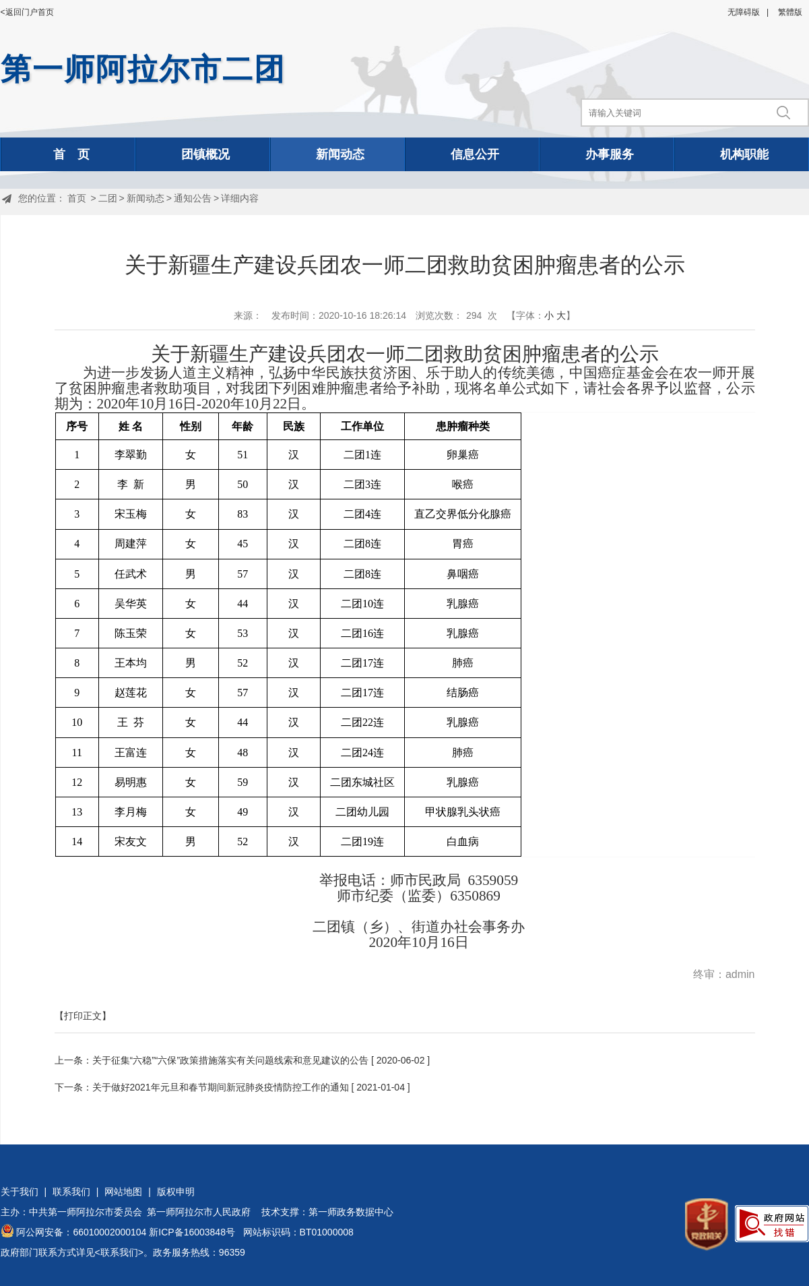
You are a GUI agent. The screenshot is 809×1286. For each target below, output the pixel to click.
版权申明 (176, 1191)
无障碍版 (743, 12)
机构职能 (744, 154)
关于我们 (19, 1191)
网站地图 (123, 1191)
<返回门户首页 (27, 12)
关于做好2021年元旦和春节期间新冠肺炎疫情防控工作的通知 (220, 1087)
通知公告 (193, 198)
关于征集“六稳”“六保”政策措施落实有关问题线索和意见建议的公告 (230, 1060)
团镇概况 (205, 154)
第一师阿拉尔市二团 (143, 69)
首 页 (71, 154)
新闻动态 (340, 154)
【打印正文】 (83, 1015)
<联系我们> (119, 1252)
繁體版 (790, 12)
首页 (76, 198)
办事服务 (609, 154)
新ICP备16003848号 (192, 1232)
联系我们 (71, 1191)
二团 (107, 198)
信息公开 (475, 154)
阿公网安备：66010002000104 (81, 1232)
